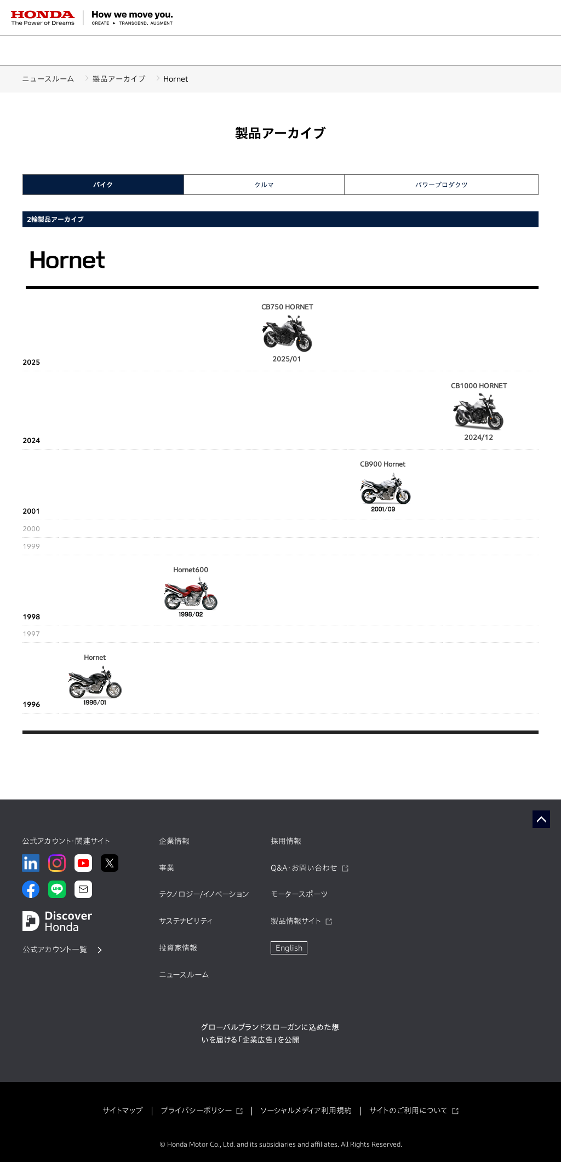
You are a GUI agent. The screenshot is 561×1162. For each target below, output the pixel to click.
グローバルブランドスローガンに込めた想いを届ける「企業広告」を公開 (270, 1033)
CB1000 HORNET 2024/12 (478, 411)
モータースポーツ (299, 894)
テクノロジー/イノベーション (204, 894)
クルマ (264, 184)
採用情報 (286, 841)
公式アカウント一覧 (54, 949)
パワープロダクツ (441, 184)
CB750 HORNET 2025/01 (287, 332)
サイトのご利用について (408, 1110)
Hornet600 (190, 592)
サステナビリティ (186, 921)
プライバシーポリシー (196, 1110)
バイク (103, 184)
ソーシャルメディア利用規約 (306, 1110)
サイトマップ (122, 1110)
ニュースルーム (48, 79)
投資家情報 (178, 948)
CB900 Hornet (383, 487)
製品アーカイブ (123, 79)
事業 (166, 868)
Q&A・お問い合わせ (304, 868)
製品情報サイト (296, 921)
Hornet (94, 680)
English (289, 948)
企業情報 (174, 841)
